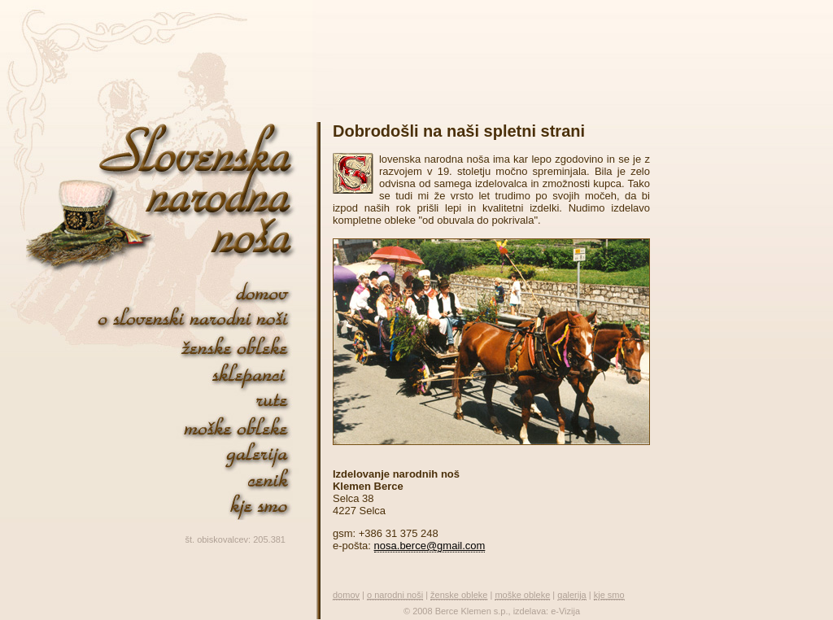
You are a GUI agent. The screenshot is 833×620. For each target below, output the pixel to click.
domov (346, 595)
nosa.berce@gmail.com (430, 545)
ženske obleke (458, 595)
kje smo (609, 595)
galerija (571, 595)
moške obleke (522, 595)
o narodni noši (395, 595)
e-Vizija (565, 611)
